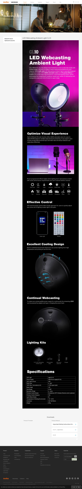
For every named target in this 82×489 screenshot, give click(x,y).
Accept (73, 487)
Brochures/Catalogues (44, 457)
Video (15, 457)
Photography (16, 453)
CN (75, 483)
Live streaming (17, 459)
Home (4, 19)
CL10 (54, 435)
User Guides (42, 455)
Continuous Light (10, 19)
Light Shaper (5, 470)
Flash (4, 453)
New (60, 2)
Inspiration (40, 2)
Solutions (32, 2)
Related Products (9, 38)
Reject (79, 487)
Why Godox (57, 453)
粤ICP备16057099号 (32, 484)
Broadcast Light (6, 459)
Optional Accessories (10, 40)
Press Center (57, 455)
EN (78, 483)
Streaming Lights (19, 19)
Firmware (42, 453)
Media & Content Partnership (30, 453)
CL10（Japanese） (58, 429)
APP (41, 461)
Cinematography (17, 455)
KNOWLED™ (5, 457)
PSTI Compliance (49, 482)
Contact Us (57, 457)
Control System (6, 468)
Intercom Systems (6, 463)
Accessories (5, 472)
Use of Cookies (14, 482)
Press (27, 478)
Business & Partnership (29, 455)
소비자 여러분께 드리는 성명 (39, 482)
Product (24, 2)
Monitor (4, 467)
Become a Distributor (29, 457)
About (54, 2)
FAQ (41, 463)
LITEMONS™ (5, 461)
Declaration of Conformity (45, 465)
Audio (4, 465)
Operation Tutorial (43, 459)
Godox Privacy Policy (6, 482)
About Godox (15, 478)
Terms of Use (21, 482)
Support (47, 2)
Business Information (29, 482)
